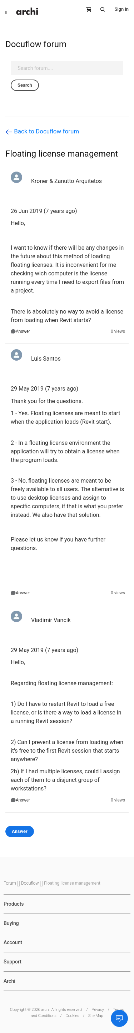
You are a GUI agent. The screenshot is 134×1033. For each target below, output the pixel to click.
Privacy (97, 1009)
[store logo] (27, 11)
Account (13, 942)
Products (14, 904)
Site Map (95, 1015)
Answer (23, 331)
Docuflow (30, 883)
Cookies (72, 1015)
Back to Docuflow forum (42, 132)
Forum (10, 883)
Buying (11, 923)
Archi (9, 981)
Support (12, 962)
